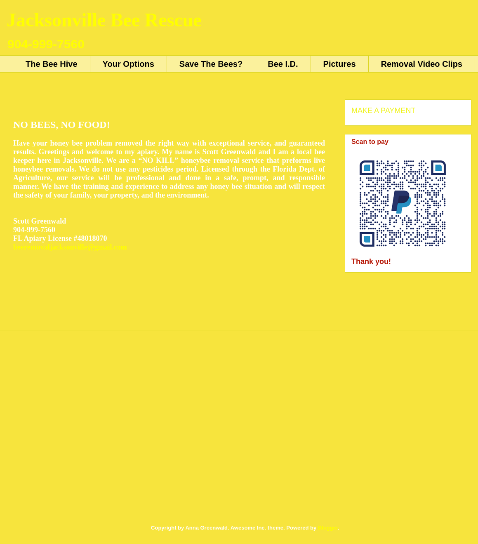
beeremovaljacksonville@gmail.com (70, 247)
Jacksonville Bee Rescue (104, 20)
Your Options (128, 63)
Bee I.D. (283, 63)
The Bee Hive (52, 63)
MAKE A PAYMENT (383, 110)
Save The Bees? (211, 63)
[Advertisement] (77, 432)
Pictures (339, 63)
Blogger (328, 528)
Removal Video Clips (421, 63)
